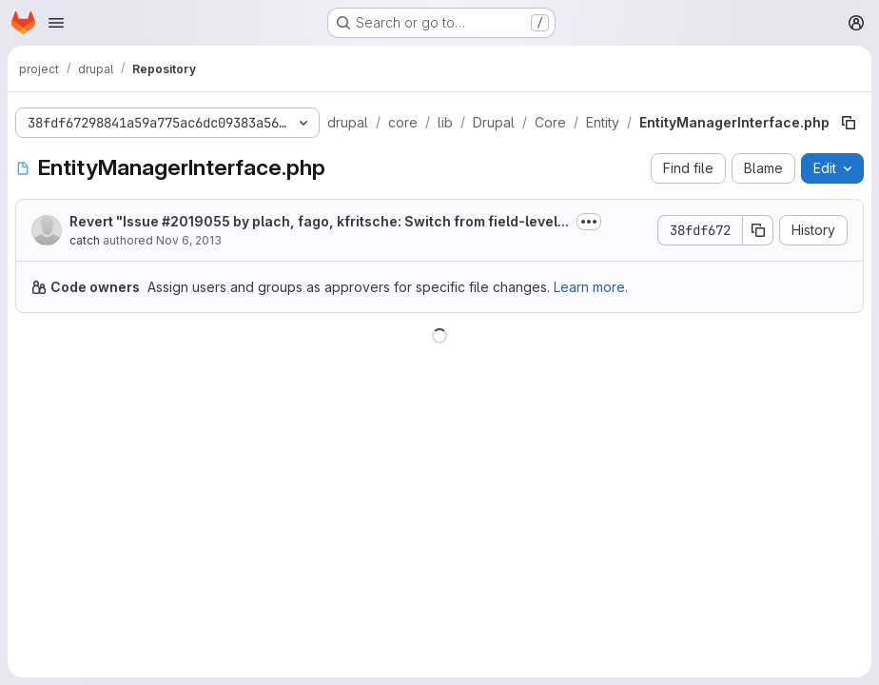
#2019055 (196, 221)
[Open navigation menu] (56, 23)
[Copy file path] (848, 123)
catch (84, 240)
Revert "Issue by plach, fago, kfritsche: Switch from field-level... (319, 221)
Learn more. (591, 287)
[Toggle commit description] (588, 221)
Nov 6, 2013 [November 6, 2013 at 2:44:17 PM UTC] (189, 240)
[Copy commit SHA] (758, 230)
